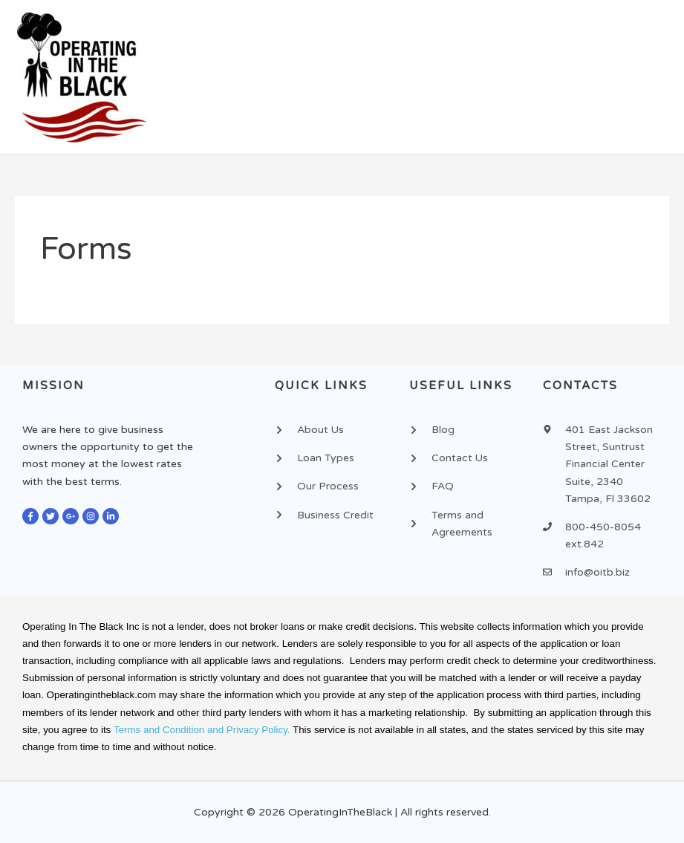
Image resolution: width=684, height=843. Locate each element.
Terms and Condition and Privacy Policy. (202, 729)
